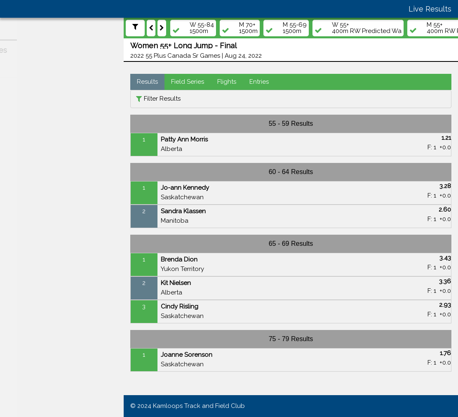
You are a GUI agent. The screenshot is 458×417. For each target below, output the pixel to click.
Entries (259, 81)
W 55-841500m (202, 28)
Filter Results (162, 98)
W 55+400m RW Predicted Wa (367, 28)
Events (21, 129)
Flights (226, 81)
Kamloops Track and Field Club (199, 406)
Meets (20, 113)
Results (147, 81)
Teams (21, 161)
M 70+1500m (248, 28)
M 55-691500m (295, 28)
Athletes (23, 145)
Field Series (187, 81)
